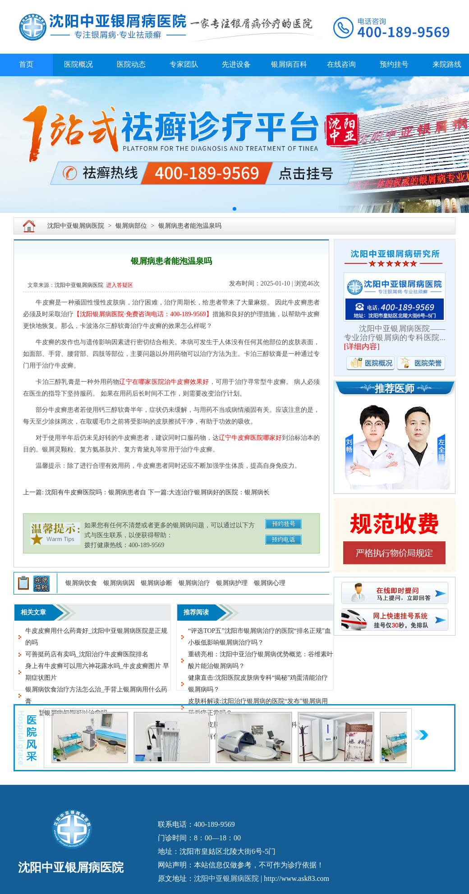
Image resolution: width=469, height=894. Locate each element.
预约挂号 (394, 64)
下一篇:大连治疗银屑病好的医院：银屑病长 (209, 492)
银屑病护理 (232, 583)
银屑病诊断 (156, 583)
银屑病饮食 (81, 583)
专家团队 (184, 64)
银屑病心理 (269, 583)
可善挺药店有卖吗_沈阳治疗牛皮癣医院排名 (86, 654)
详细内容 (361, 346)
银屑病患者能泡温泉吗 (189, 225)
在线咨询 (341, 64)
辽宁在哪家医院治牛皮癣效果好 (164, 381)
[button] (234, 209)
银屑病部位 (131, 225)
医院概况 (78, 64)
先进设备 (236, 64)
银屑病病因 (119, 583)
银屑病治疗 (194, 583)
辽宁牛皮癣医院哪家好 (250, 437)
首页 (26, 64)
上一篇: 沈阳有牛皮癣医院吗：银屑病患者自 (84, 492)
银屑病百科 (289, 64)
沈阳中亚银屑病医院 (75, 225)
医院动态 (131, 64)
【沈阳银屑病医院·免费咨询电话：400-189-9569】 (143, 314)
